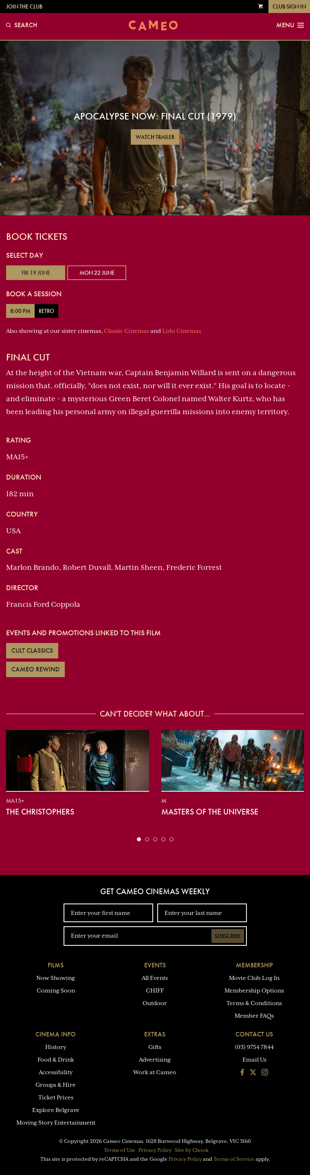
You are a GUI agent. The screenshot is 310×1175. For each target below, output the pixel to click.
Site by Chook (192, 1150)
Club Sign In (289, 6)
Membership (254, 965)
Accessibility (56, 1072)
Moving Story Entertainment (55, 1122)
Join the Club (24, 6)
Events (155, 965)
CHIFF (155, 990)
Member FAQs (254, 1015)
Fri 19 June (36, 272)
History (55, 1047)
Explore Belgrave (55, 1110)
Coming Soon (56, 990)
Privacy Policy (155, 1150)
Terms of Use (119, 1150)
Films (56, 965)
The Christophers (40, 811)
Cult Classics (32, 650)
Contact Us (254, 1034)
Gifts (154, 1047)
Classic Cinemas (126, 331)
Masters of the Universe (209, 811)
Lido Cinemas (181, 331)
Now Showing (55, 978)
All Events (155, 978)
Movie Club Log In (254, 978)
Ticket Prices (55, 1097)
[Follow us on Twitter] (253, 1073)
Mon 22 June (96, 272)
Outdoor (155, 1003)
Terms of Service (233, 1159)
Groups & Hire (55, 1085)
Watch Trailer (155, 137)
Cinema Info (55, 1034)
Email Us (254, 1059)
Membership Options (254, 990)
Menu (290, 25)
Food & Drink (55, 1059)
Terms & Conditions (254, 1003)
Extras (154, 1034)
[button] (139, 839)
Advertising (155, 1059)
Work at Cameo (154, 1072)
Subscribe (228, 936)
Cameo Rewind (35, 669)
